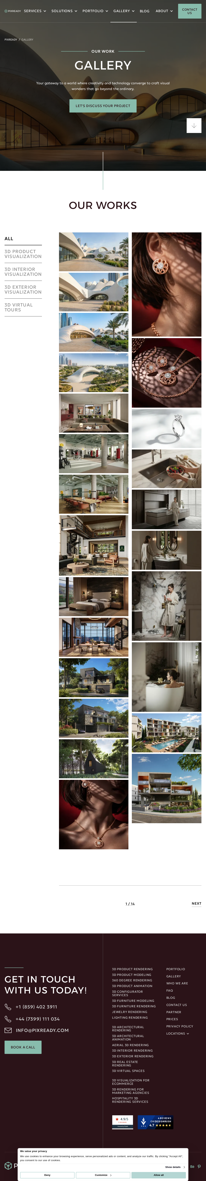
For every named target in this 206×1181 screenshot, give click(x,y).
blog (145, 11)
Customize (103, 1175)
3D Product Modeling (131, 975)
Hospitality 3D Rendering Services (130, 1100)
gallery (173, 976)
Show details (173, 1167)
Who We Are (177, 983)
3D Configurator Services (127, 993)
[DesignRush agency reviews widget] (155, 1122)
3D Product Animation (132, 986)
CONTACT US (189, 11)
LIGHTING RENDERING (130, 1017)
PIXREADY (11, 39)
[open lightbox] (94, 251)
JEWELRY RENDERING (129, 1012)
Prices (172, 1019)
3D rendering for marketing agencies (130, 1091)
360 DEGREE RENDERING (132, 980)
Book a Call (23, 1047)
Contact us (176, 1005)
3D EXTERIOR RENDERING (133, 1056)
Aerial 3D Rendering (130, 1045)
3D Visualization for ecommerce (131, 1082)
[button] (34, 11)
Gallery (121, 11)
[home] (13, 11)
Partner (174, 1012)
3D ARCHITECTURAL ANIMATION (128, 1037)
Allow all (159, 1175)
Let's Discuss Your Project (103, 106)
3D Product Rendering (132, 969)
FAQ (169, 990)
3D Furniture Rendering (134, 1006)
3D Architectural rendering (128, 1028)
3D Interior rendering (132, 1050)
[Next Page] (196, 904)
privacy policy (179, 1026)
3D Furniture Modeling (133, 1001)
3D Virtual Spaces (128, 1071)
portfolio (93, 11)
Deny (47, 1175)
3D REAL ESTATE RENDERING (125, 1063)
